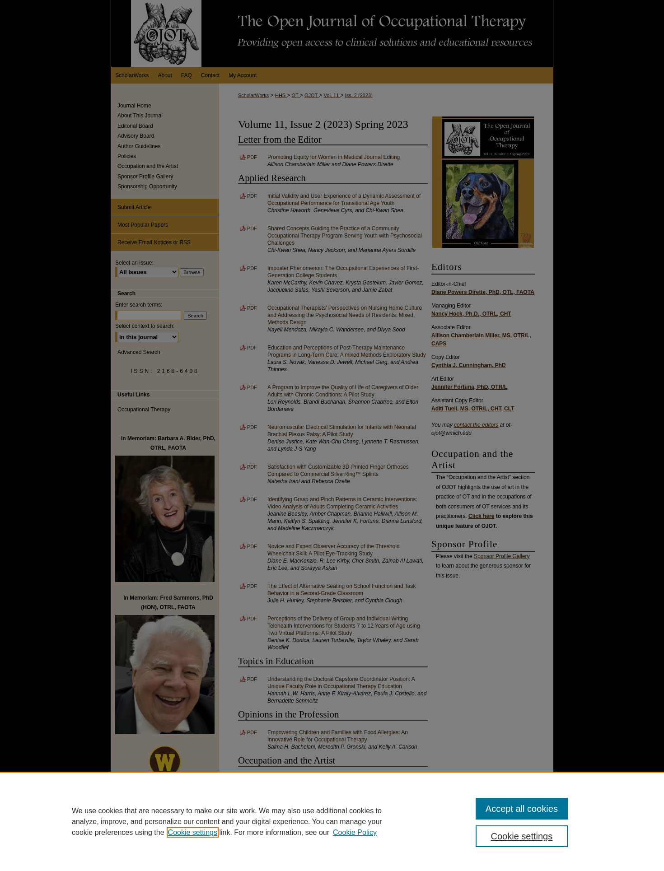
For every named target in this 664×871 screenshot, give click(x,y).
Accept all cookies (522, 809)
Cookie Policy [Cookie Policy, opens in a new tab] (355, 832)
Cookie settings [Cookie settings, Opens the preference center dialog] (522, 836)
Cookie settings (192, 832)
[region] (332, 821)
